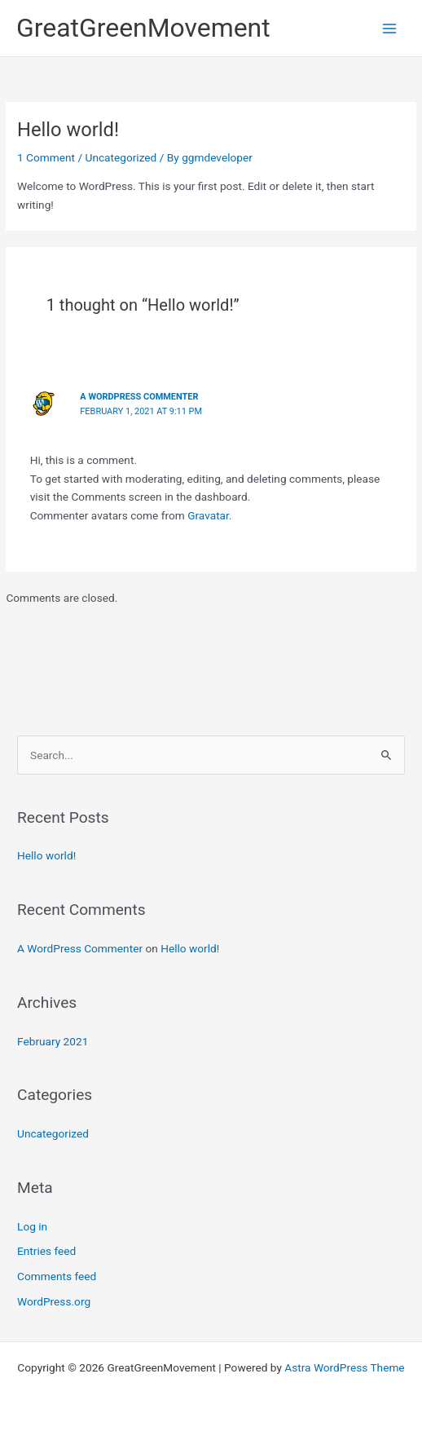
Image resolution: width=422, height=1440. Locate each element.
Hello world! (46, 855)
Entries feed (46, 1250)
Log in (32, 1226)
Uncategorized (121, 157)
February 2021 (52, 1041)
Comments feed (56, 1276)
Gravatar (208, 515)
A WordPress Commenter (139, 396)
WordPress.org (53, 1301)
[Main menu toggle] (390, 28)
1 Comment (46, 157)
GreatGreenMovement (143, 27)
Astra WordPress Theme (344, 1367)
